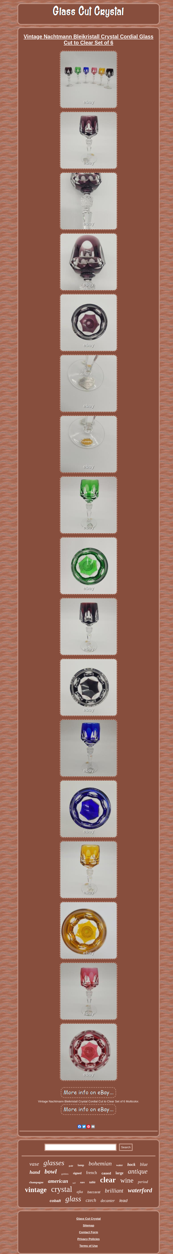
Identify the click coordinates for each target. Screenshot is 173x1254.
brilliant (114, 1191)
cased (106, 1173)
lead (123, 1200)
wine (126, 1180)
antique (138, 1171)
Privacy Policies (88, 1239)
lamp (81, 1165)
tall (74, 1183)
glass (73, 1199)
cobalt (55, 1201)
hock (131, 1164)
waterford (140, 1190)
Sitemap (88, 1225)
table (92, 1182)
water (119, 1165)
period (143, 1182)
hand (35, 1172)
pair (71, 1165)
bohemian (100, 1163)
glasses (53, 1163)
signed (77, 1173)
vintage (36, 1190)
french (91, 1172)
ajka (80, 1192)
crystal (61, 1189)
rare (82, 1182)
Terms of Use (88, 1245)
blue (144, 1164)
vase (34, 1164)
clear (108, 1180)
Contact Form (88, 1232)
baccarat (93, 1192)
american (58, 1181)
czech (91, 1200)
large (119, 1173)
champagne (36, 1182)
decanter (108, 1200)
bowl (51, 1171)
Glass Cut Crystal (88, 1218)
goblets (64, 1173)
